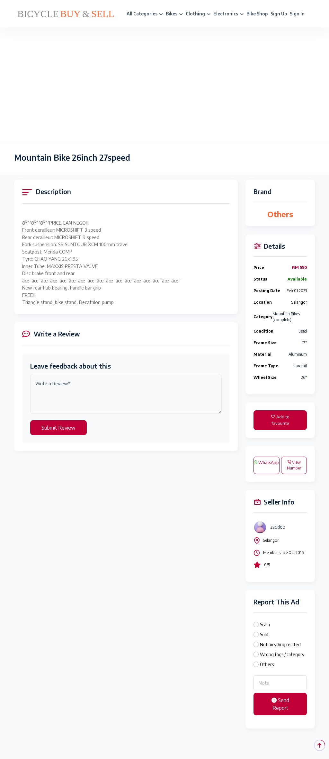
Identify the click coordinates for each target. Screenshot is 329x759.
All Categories (145, 13)
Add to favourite (280, 420)
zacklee (277, 527)
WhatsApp (266, 462)
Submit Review (58, 427)
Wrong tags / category (282, 654)
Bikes (174, 13)
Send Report (280, 704)
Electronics (228, 13)
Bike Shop (257, 13)
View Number (294, 465)
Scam (265, 624)
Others (267, 664)
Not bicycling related (280, 644)
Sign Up (279, 13)
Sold (264, 634)
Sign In (297, 13)
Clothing (198, 13)
